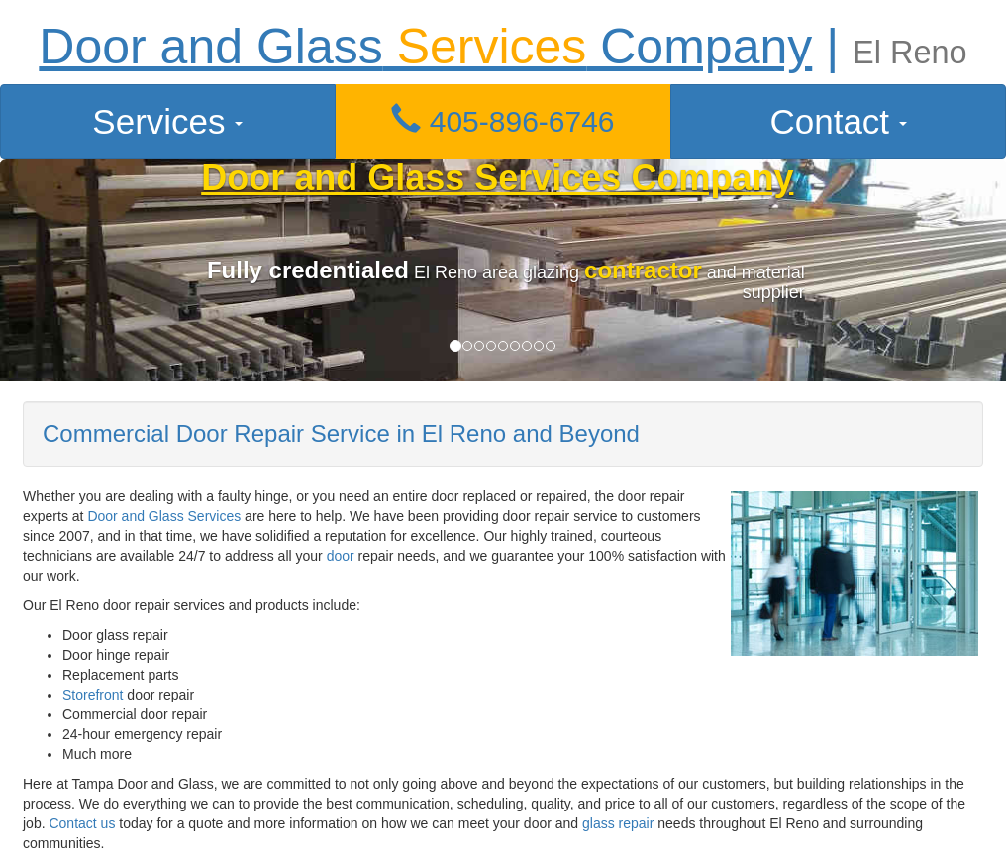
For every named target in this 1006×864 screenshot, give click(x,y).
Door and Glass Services (164, 516)
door (340, 556)
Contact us (82, 823)
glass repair (618, 823)
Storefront (92, 694)
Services (167, 121)
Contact (837, 121)
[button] (503, 121)
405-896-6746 (502, 121)
